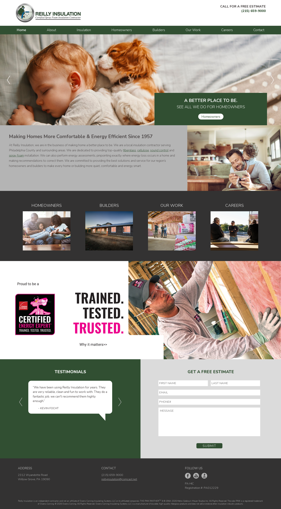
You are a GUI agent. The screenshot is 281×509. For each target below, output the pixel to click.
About (51, 30)
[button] (8, 79)
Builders (159, 30)
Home (21, 30)
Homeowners (121, 30)
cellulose (143, 150)
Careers (227, 30)
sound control (159, 150)
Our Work (193, 30)
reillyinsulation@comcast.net (119, 479)
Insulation (84, 30)
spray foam (16, 156)
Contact (258, 30)
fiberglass (129, 150)
